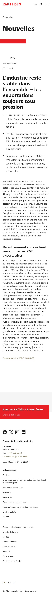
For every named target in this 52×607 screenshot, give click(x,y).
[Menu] (47, 4)
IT (14, 586)
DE (4, 586)
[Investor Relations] (10, 535)
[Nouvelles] (7, 496)
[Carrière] (6, 479)
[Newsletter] (7, 501)
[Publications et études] (12, 565)
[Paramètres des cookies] (13, 491)
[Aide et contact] (9, 474)
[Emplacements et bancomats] (15, 506)
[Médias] (6, 520)
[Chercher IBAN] (9, 550)
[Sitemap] (6, 555)
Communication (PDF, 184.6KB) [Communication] (18, 358)
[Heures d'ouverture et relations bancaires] (20, 511)
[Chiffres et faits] (9, 515)
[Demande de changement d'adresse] (18, 531)
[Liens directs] (36, 4)
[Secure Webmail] (10, 545)
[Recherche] (41, 4)
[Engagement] (8, 560)
